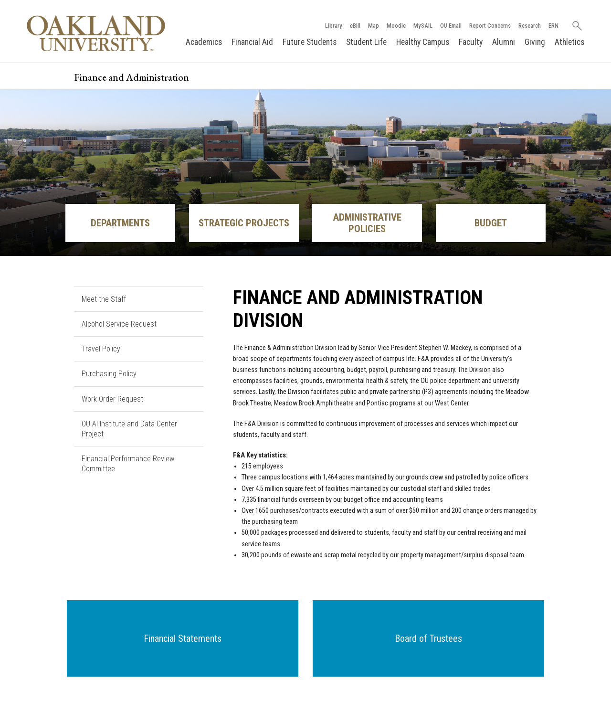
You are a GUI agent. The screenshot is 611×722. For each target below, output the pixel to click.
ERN (553, 25)
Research (529, 25)
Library (333, 25)
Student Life (366, 42)
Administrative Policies (367, 223)
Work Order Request (112, 398)
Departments (120, 223)
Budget (490, 223)
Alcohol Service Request (119, 324)
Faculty (471, 42)
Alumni (503, 42)
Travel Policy (101, 348)
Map (373, 25)
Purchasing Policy (109, 373)
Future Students (310, 42)
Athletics (569, 42)
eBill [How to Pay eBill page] (355, 25)
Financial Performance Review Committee (128, 463)
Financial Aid (252, 42)
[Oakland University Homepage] (96, 33)
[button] (182, 638)
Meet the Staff (104, 299)
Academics (204, 42)
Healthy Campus (422, 42)
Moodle (396, 25)
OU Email (451, 25)
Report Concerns (490, 25)
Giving (535, 42)
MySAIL (422, 25)
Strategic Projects (244, 223)
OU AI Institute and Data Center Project (129, 428)
